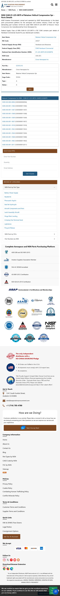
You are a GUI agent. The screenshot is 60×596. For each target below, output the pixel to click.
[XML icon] (4, 472)
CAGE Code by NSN (10, 461)
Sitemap (6, 469)
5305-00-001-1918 (8, 125)
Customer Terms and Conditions (14, 507)
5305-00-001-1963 (8, 141)
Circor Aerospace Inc (42, 59)
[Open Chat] (55, 591)
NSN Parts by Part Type (12, 187)
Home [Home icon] (3, 10)
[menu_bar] (57, 4)
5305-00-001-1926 (8, 133)
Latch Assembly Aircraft (12, 212)
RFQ (30, 89)
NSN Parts (11, 10)
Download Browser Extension (14, 564)
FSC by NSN (7, 465)
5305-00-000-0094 (8, 102)
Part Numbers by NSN (12, 239)
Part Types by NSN (9, 456)
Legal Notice (7, 527)
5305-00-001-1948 (8, 137)
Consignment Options (10, 531)
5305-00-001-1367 (8, 110)
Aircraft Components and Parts (14, 208)
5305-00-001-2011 (8, 145)
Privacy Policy (7, 484)
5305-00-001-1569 (8, 118)
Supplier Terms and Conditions (14, 511)
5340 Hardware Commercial (44, 48)
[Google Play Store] (8, 568)
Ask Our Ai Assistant (11, 536)
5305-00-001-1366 (8, 106)
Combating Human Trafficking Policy (16, 491)
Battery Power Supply (11, 193)
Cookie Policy (7, 488)
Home (5, 440)
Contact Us (6, 448)
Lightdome (8, 224)
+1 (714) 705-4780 (14, 405)
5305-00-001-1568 (8, 114)
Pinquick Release (10, 228)
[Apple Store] (4, 568)
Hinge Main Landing (11, 216)
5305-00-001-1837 (8, 121)
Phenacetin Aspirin (10, 201)
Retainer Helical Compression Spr (46, 37)
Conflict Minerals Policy (11, 496)
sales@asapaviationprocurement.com (18, 401)
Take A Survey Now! (30, 428)
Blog (4, 452)
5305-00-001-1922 (8, 129)
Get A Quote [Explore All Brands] (30, 174)
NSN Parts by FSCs (11, 234)
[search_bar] (52, 4)
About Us (6, 444)
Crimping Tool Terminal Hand (14, 220)
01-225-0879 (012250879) (44, 52)
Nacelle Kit (8, 197)
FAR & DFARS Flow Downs (12, 523)
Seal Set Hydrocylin (11, 204)
